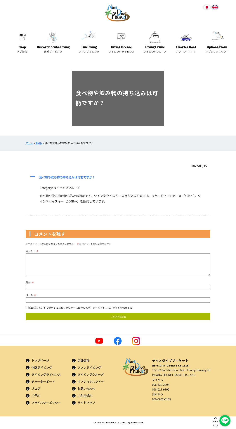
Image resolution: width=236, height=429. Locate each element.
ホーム (30, 143)
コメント (32, 251)
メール (31, 295)
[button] (118, 177)
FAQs (39, 143)
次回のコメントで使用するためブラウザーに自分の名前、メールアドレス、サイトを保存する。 (82, 307)
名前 (30, 282)
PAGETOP (215, 423)
